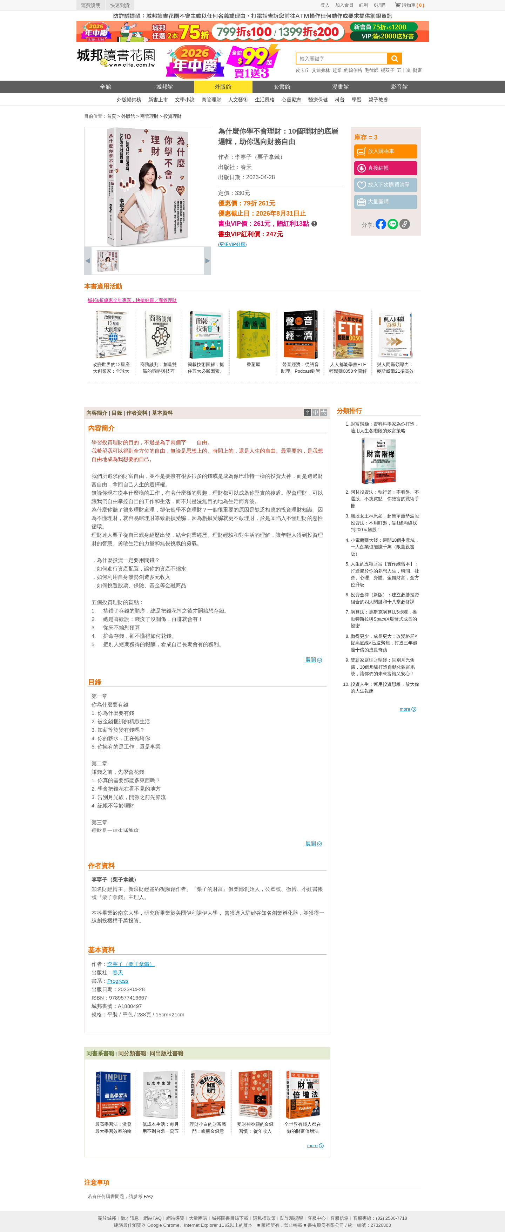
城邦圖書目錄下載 (230, 1218)
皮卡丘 (302, 70)
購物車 (413, 5)
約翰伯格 (353, 70)
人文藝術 (238, 99)
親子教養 (378, 99)
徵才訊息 (130, 1218)
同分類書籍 (132, 1053)
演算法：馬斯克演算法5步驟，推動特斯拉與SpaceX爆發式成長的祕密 (384, 618)
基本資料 (162, 413)
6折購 (379, 5)
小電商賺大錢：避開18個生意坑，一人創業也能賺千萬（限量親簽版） (385, 546)
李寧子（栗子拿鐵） (260, 157)
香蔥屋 (253, 364)
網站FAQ (152, 1218)
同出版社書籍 (166, 1053)
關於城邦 (107, 1218)
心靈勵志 (291, 99)
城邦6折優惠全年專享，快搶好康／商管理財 (132, 300)
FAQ (148, 1196)
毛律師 (371, 70)
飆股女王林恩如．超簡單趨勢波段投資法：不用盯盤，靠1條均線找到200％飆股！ (385, 522)
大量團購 (198, 1218)
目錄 (117, 413)
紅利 (363, 5)
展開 (313, 660)
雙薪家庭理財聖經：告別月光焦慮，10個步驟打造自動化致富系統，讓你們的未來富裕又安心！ (383, 666)
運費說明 (91, 5)
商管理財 (211, 99)
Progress (117, 981)
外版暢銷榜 (129, 99)
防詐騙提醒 (291, 1218)
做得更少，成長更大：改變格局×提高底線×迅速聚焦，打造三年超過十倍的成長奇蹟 (384, 643)
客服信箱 (339, 1218)
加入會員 (344, 5)
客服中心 (317, 1218)
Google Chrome (163, 1225)
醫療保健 (318, 99)
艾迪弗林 (321, 70)
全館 (105, 87)
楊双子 (388, 70)
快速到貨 (120, 5)
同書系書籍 (100, 1053)
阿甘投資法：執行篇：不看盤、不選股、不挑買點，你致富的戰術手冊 (385, 498)
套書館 (282, 87)
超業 (337, 70)
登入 (325, 5)
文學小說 (185, 99)
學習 (357, 99)
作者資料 (136, 413)
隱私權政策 (264, 1218)
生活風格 (265, 99)
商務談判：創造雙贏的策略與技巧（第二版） (158, 371)
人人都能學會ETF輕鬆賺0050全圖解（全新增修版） (348, 371)
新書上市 (158, 99)
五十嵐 (404, 70)
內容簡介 (96, 413)
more (408, 709)
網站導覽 (175, 1218)
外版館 (223, 87)
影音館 (399, 87)
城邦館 (164, 87)
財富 (417, 70)
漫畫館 (340, 87)
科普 (340, 99)
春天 (246, 167)
